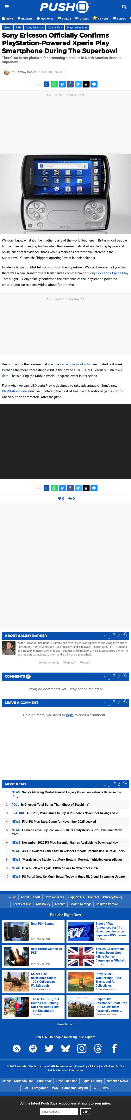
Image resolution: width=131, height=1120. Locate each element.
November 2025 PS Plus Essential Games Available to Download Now (65, 842)
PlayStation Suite (14, 391)
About (25, 897)
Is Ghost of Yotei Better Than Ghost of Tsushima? (51, 804)
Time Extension (66, 1081)
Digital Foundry (92, 1081)
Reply (85, 662)
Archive (60, 904)
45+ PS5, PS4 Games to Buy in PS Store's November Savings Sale (65, 813)
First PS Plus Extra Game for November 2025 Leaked (54, 822)
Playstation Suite (77, 27)
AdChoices (107, 1066)
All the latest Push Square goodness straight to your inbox (65, 1103)
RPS (106, 1088)
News (7, 27)
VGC (55, 1088)
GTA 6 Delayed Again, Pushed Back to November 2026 (55, 868)
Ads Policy (43, 904)
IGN (25, 1088)
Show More (65, 1024)
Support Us (76, 897)
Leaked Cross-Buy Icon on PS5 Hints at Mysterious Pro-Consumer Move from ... (67, 832)
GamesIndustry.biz (75, 1088)
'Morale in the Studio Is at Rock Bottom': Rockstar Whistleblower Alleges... (68, 859)
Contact (93, 897)
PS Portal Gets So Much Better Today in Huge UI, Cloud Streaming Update (68, 876)
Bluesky (69, 662)
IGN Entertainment (61, 1066)
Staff (36, 897)
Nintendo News (117, 1081)
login (70, 715)
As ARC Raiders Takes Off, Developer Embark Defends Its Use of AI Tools (68, 851)
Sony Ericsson (34, 27)
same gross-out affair (76, 364)
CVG (96, 1088)
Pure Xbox (44, 1081)
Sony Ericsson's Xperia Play (108, 273)
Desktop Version (107, 904)
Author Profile (49, 662)
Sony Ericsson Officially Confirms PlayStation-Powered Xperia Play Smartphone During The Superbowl (59, 43)
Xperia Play (55, 27)
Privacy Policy (112, 897)
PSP (18, 27)
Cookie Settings (80, 904)
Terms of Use (22, 904)
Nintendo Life (23, 1081)
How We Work (54, 897)
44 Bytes (93, 1066)
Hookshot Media (26, 1066)
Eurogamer (40, 1088)
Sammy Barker (26, 72)
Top (12, 897)
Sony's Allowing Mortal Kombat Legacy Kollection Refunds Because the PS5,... (66, 794)
